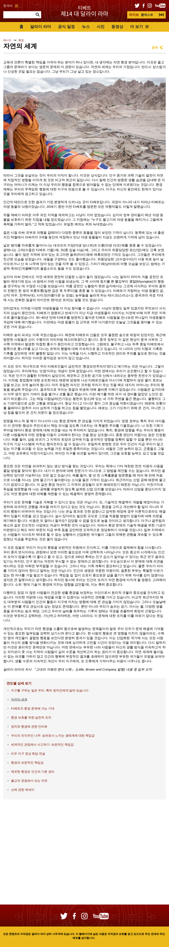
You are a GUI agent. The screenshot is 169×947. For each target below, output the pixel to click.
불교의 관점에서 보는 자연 (29, 780)
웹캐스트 (141, 15)
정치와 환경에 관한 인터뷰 (29, 726)
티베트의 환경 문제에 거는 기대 (32, 708)
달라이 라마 (40, 26)
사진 (101, 26)
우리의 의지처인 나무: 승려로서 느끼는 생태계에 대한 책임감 (53, 735)
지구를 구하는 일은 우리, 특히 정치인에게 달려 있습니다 (49, 690)
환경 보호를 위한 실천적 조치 (31, 717)
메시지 (7, 40)
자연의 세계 (19, 699)
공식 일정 (66, 26)
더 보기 (139, 26)
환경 (21, 40)
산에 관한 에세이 (22, 789)
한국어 (10, 5)
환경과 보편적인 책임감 (27, 762)
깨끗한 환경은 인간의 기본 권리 (32, 771)
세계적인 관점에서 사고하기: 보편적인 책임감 (42, 744)
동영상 (117, 26)
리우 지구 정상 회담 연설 (28, 753)
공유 (154, 47)
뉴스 (86, 26)
